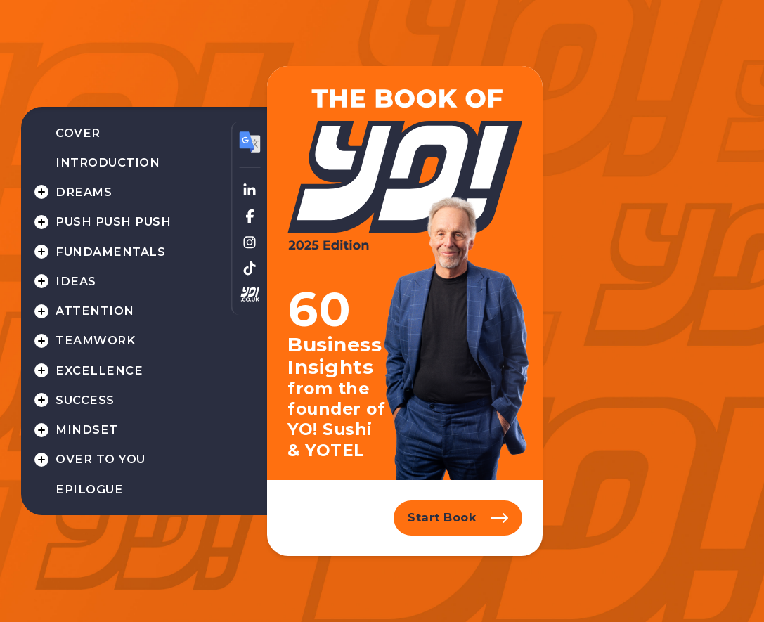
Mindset (86, 429)
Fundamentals (110, 252)
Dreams (84, 192)
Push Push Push (113, 221)
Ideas (76, 281)
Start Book (442, 517)
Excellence (99, 370)
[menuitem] (125, 133)
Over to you (100, 459)
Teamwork (95, 340)
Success (85, 400)
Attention (95, 311)
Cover (78, 133)
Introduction (108, 162)
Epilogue (89, 489)
